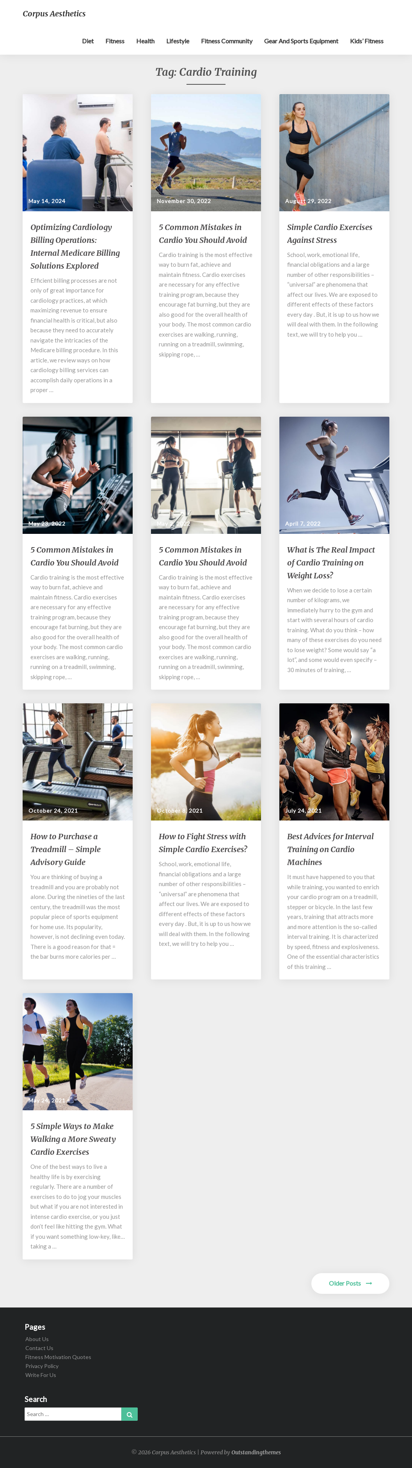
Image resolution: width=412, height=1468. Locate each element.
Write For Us (40, 1375)
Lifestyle (177, 41)
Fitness (114, 41)
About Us (37, 1339)
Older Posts (350, 1283)
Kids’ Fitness (367, 41)
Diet (88, 41)
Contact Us (39, 1348)
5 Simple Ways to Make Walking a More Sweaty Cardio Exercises (73, 1139)
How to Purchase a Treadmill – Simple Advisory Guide (65, 849)
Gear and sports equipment (301, 41)
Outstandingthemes (256, 1452)
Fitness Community (226, 41)
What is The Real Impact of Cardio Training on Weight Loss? (331, 562)
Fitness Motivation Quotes (58, 1357)
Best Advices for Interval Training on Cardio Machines (330, 849)
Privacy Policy (42, 1366)
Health (145, 41)
